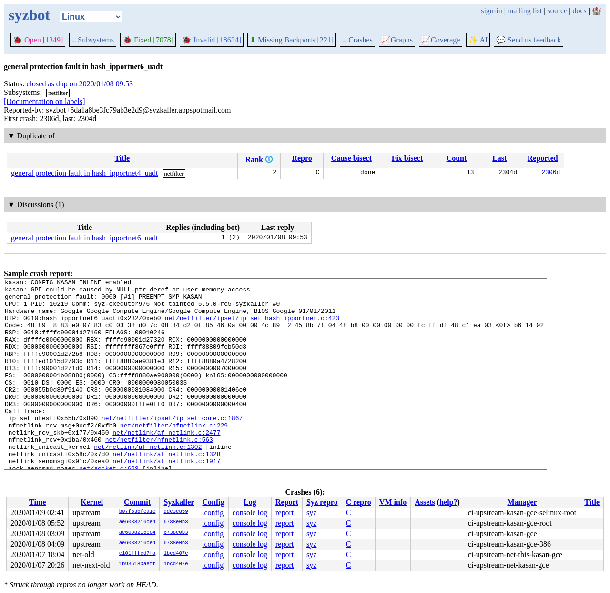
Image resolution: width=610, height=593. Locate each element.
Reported (543, 158)
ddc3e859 (175, 512)
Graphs (397, 40)
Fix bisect (407, 158)
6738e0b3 (175, 522)
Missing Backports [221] (292, 40)
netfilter (58, 92)
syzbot (29, 14)
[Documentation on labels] (44, 101)
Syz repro (322, 502)
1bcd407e (175, 554)
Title (122, 158)
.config (213, 513)
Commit (137, 502)
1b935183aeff (137, 564)
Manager (522, 502)
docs (579, 11)
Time (37, 502)
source (558, 11)
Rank (254, 160)
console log (250, 513)
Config (213, 502)
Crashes (357, 40)
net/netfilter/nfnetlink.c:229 (174, 455)
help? (448, 502)
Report (286, 502)
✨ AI (478, 40)
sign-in (491, 11)
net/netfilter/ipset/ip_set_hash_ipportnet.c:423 (251, 326)
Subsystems (92, 40)
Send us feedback (528, 40)
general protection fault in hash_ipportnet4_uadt (84, 173)
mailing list (525, 11)
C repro (358, 502)
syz (311, 513)
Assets (425, 502)
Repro (302, 158)
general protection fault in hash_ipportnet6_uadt (84, 238)
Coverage (440, 40)
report (284, 513)
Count (457, 158)
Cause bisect (351, 158)
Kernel (92, 502)
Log (250, 502)
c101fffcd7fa (137, 554)
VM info (393, 502)
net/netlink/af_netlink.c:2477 (166, 463)
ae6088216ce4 (137, 522)
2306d (550, 173)
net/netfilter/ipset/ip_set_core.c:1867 (172, 446)
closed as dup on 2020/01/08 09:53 (80, 84)
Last (499, 158)
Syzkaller (178, 502)
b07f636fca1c (137, 512)
